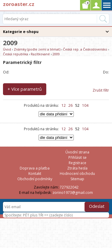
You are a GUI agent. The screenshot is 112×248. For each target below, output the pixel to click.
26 (70, 105)
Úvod (7, 49)
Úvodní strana (77, 152)
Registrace (77, 162)
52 (77, 105)
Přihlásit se (77, 157)
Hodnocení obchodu (77, 173)
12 (64, 105)
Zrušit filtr (101, 90)
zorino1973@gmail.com (73, 192)
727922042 (69, 187)
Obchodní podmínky (34, 178)
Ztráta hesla (77, 168)
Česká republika (15, 54)
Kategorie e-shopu (21, 31)
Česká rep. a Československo (85, 49)
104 (85, 105)
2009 (56, 54)
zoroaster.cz (18, 4)
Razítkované (40, 54)
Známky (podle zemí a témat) (37, 49)
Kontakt (34, 173)
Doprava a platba (35, 168)
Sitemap (77, 178)
